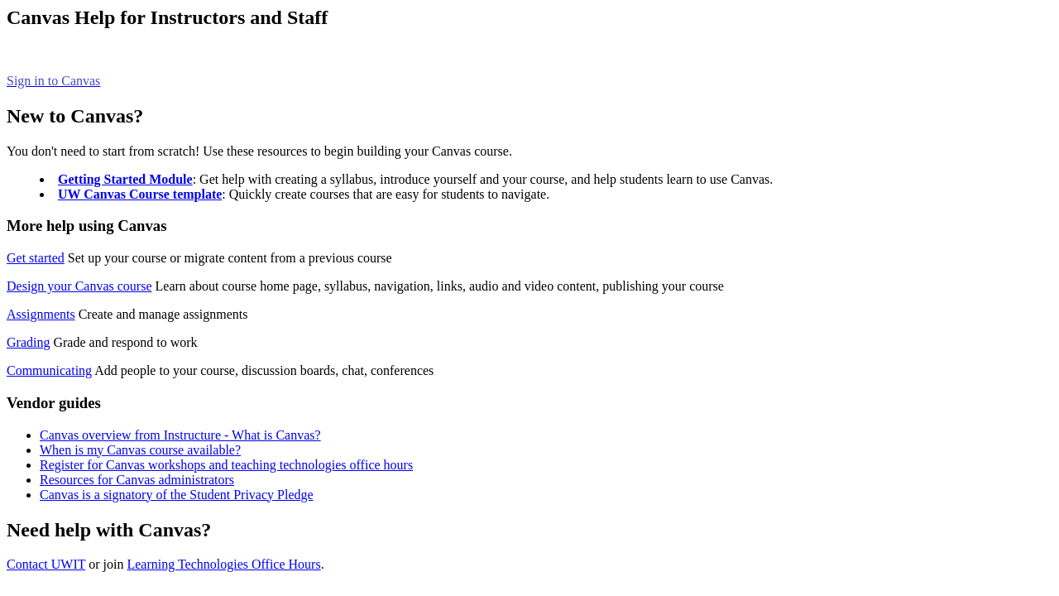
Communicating (49, 370)
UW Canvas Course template (140, 194)
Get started (36, 258)
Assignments (41, 314)
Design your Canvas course (79, 286)
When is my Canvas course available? (140, 450)
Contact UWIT (46, 564)
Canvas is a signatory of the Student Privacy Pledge (177, 495)
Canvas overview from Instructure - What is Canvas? (180, 435)
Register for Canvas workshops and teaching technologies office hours (226, 465)
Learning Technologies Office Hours (223, 564)
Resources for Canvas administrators (137, 480)
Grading (28, 342)
